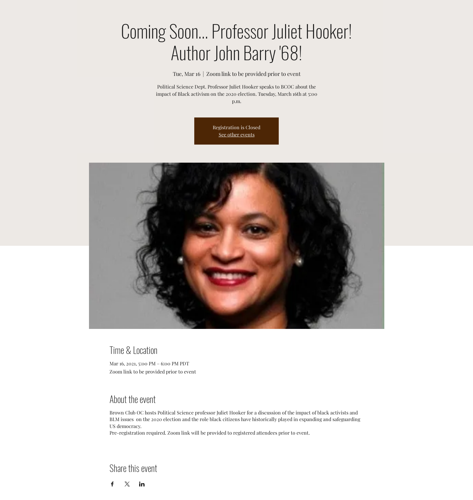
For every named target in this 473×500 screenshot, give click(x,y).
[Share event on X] (127, 484)
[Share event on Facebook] (112, 484)
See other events (237, 134)
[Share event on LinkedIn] (142, 484)
